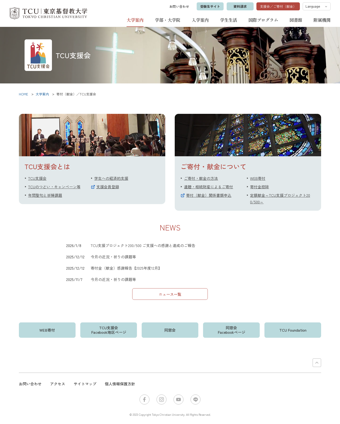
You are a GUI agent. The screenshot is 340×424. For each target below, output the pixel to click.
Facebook (144, 399)
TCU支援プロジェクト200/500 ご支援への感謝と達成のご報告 (143, 245)
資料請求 (239, 6)
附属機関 (322, 20)
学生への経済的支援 (111, 178)
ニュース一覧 (170, 294)
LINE (195, 399)
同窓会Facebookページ (231, 330)
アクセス (57, 384)
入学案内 (200, 20)
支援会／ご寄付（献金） (278, 6)
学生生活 (228, 20)
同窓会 (170, 330)
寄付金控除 (259, 186)
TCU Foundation (292, 330)
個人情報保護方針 (120, 384)
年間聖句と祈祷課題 (45, 195)
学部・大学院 (167, 20)
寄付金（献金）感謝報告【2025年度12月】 (126, 268)
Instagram (161, 399)
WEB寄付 (257, 178)
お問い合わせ (179, 6)
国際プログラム (263, 20)
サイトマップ (85, 384)
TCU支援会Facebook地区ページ (108, 330)
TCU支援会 (37, 178)
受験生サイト (210, 6)
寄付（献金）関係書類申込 (208, 195)
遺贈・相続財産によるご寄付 (208, 186)
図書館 (295, 20)
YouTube (178, 399)
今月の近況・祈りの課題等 (113, 256)
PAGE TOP (317, 362)
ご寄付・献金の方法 (201, 178)
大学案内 (135, 20)
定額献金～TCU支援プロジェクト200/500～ (280, 198)
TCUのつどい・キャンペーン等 (54, 186)
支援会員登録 (107, 186)
